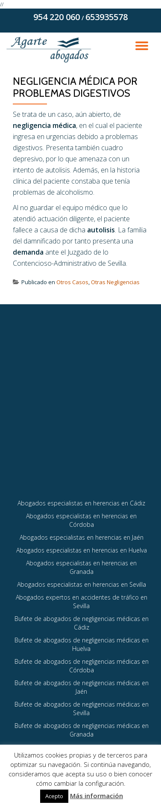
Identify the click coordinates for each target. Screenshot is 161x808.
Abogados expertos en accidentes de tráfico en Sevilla (81, 601)
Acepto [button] (54, 796)
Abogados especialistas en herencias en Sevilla (81, 584)
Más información (96, 795)
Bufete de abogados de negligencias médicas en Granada (82, 730)
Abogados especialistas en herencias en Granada (81, 567)
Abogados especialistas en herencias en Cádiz (81, 503)
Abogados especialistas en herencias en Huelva (81, 550)
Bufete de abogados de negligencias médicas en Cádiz (82, 623)
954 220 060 (56, 17)
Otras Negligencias (115, 282)
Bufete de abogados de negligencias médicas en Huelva (82, 644)
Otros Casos (72, 282)
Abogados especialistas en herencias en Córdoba (81, 520)
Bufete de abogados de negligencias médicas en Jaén (82, 687)
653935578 (106, 17)
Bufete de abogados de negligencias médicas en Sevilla (82, 708)
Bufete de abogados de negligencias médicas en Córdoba (82, 665)
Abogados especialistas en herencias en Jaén (81, 537)
